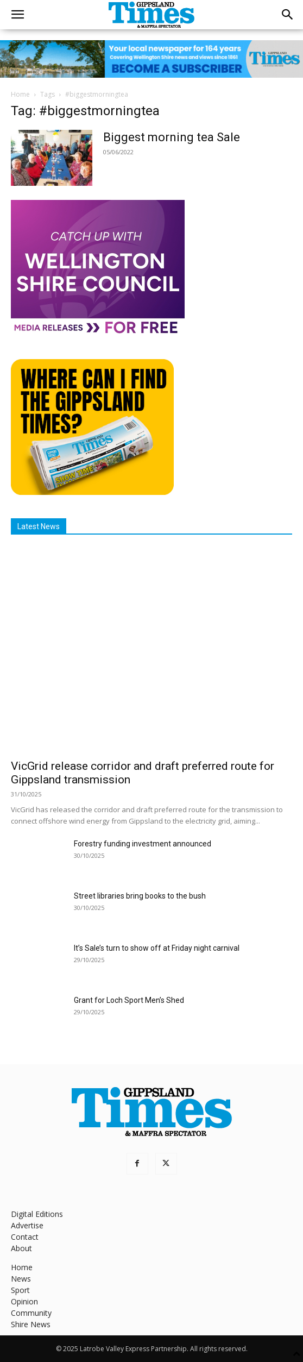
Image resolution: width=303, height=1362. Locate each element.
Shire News (30, 1324)
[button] (17, 14)
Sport (20, 1290)
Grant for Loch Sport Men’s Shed (129, 1000)
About (21, 1248)
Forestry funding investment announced (142, 843)
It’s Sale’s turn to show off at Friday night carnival (156, 948)
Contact (25, 1237)
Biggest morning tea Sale (171, 137)
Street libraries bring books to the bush (140, 896)
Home (20, 94)
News (21, 1278)
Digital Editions (37, 1214)
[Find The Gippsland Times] (92, 492)
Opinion (24, 1301)
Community (31, 1313)
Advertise (27, 1225)
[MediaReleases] (98, 333)
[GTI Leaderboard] (151, 59)
